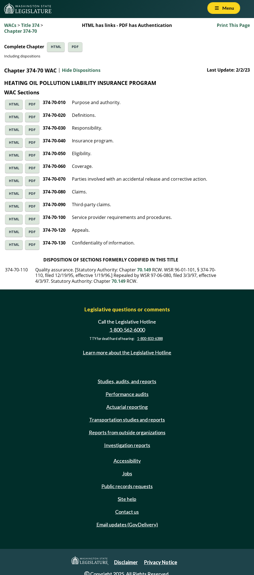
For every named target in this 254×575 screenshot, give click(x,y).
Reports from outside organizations (127, 432)
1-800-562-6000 (127, 330)
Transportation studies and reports (127, 420)
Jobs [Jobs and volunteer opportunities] (127, 473)
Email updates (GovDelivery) (127, 524)
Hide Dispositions (81, 70)
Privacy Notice (160, 562)
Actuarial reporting (127, 407)
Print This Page (233, 25)
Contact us (127, 512)
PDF (75, 46)
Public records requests (127, 486)
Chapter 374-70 (20, 31)
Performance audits (127, 394)
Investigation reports (127, 445)
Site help (127, 499)
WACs (10, 25)
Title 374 (30, 25)
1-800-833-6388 (150, 339)
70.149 (144, 270)
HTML (56, 46)
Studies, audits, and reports (127, 381)
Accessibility (127, 461)
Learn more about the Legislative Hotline (127, 352)
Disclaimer (126, 562)
